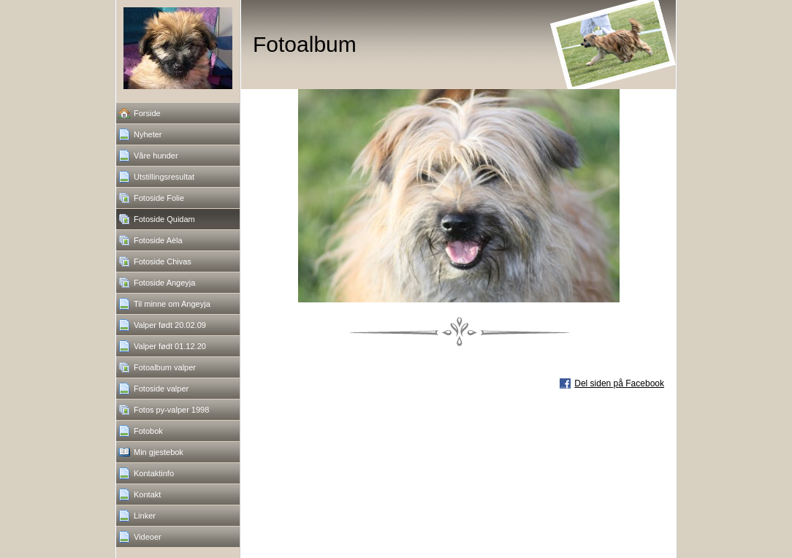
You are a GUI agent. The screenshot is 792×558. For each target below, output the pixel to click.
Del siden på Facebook (619, 383)
